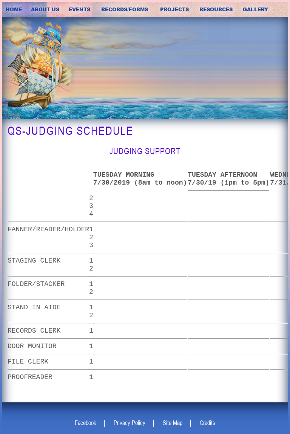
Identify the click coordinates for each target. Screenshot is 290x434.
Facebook (85, 423)
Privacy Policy (129, 423)
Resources (216, 9)
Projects (174, 9)
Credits (207, 423)
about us (45, 9)
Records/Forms (124, 9)
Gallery (255, 9)
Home (14, 9)
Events (79, 9)
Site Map (172, 423)
